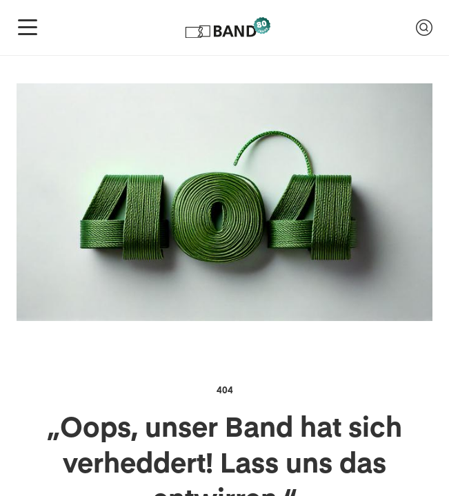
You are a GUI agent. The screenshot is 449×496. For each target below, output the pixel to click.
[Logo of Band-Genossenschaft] (227, 27)
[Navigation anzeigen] (28, 28)
